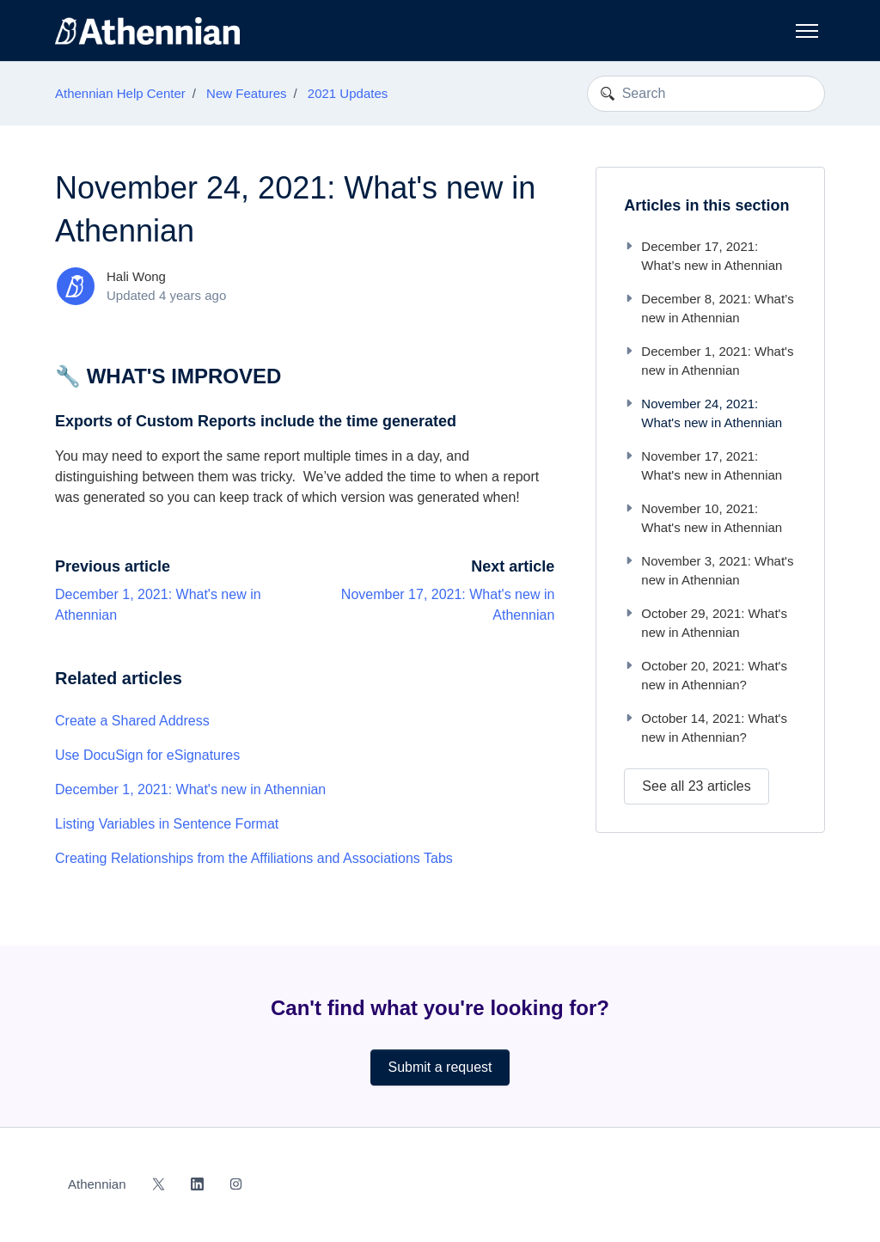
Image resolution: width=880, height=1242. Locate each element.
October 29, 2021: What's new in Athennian (705, 623)
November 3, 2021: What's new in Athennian (708, 571)
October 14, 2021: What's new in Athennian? (705, 728)
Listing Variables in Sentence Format (166, 824)
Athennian (97, 1184)
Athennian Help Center (120, 93)
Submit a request (440, 1067)
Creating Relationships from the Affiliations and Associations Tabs (254, 858)
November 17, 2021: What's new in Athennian (703, 466)
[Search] (706, 94)
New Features (246, 93)
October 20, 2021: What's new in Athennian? (705, 675)
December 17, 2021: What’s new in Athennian (703, 256)
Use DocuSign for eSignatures (147, 755)
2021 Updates (348, 93)
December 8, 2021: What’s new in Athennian (708, 308)
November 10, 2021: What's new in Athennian (703, 518)
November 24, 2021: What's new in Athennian (703, 413)
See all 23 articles (696, 786)
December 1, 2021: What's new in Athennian (190, 789)
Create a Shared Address (132, 720)
